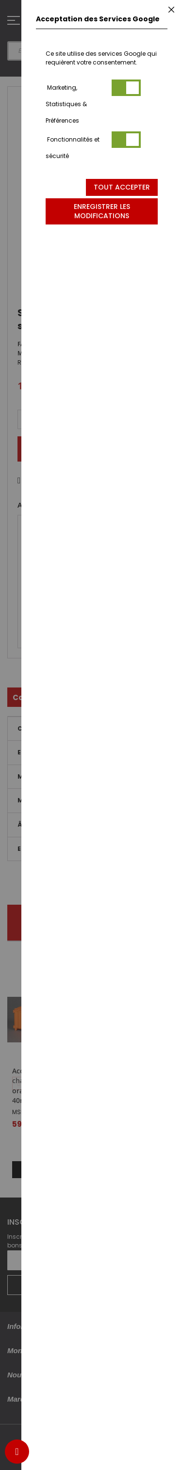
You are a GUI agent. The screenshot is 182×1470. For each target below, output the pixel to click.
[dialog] (101, 735)
